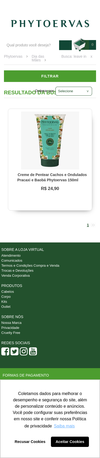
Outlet (6, 306)
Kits (4, 301)
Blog (30, 5)
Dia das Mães (38, 58)
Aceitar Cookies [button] (70, 442)
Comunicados (11, 260)
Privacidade (10, 327)
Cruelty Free (10, 332)
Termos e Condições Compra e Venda (30, 265)
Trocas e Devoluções (17, 270)
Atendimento (53, 5)
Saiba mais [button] (64, 426)
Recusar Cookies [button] (30, 442)
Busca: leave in (73, 56)
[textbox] (31, 45)
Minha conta (82, 5)
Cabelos (7, 291)
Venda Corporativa (15, 275)
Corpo (6, 296)
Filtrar (50, 76)
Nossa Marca (11, 322)
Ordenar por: (45, 91)
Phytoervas (13, 56)
